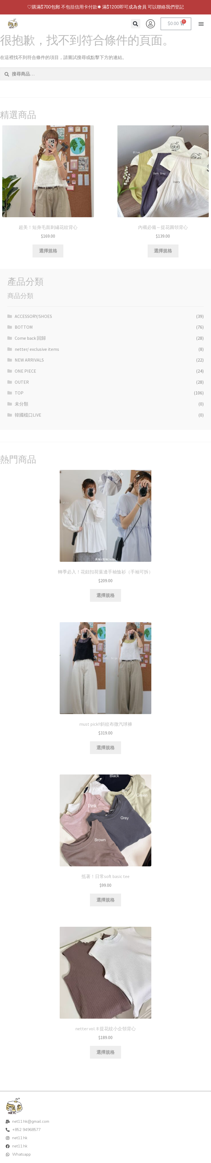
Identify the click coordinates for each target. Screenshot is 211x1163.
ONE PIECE (25, 371)
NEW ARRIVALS (29, 360)
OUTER (22, 382)
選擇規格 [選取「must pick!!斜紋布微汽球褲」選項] (105, 747)
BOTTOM (24, 327)
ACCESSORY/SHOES (33, 316)
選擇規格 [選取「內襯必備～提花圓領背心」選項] (163, 251)
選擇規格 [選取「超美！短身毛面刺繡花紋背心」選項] (48, 251)
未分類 (21, 404)
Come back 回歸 (30, 338)
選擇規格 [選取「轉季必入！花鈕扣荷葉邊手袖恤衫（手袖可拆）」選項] (105, 595)
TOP (19, 393)
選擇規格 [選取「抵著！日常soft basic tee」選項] (105, 900)
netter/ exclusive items (37, 349)
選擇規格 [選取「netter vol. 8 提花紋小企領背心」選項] (105, 1052)
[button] (201, 24)
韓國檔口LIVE (28, 415)
